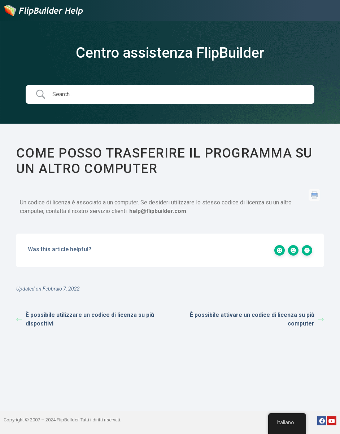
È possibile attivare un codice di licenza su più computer (257, 319)
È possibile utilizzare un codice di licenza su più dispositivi (85, 319)
